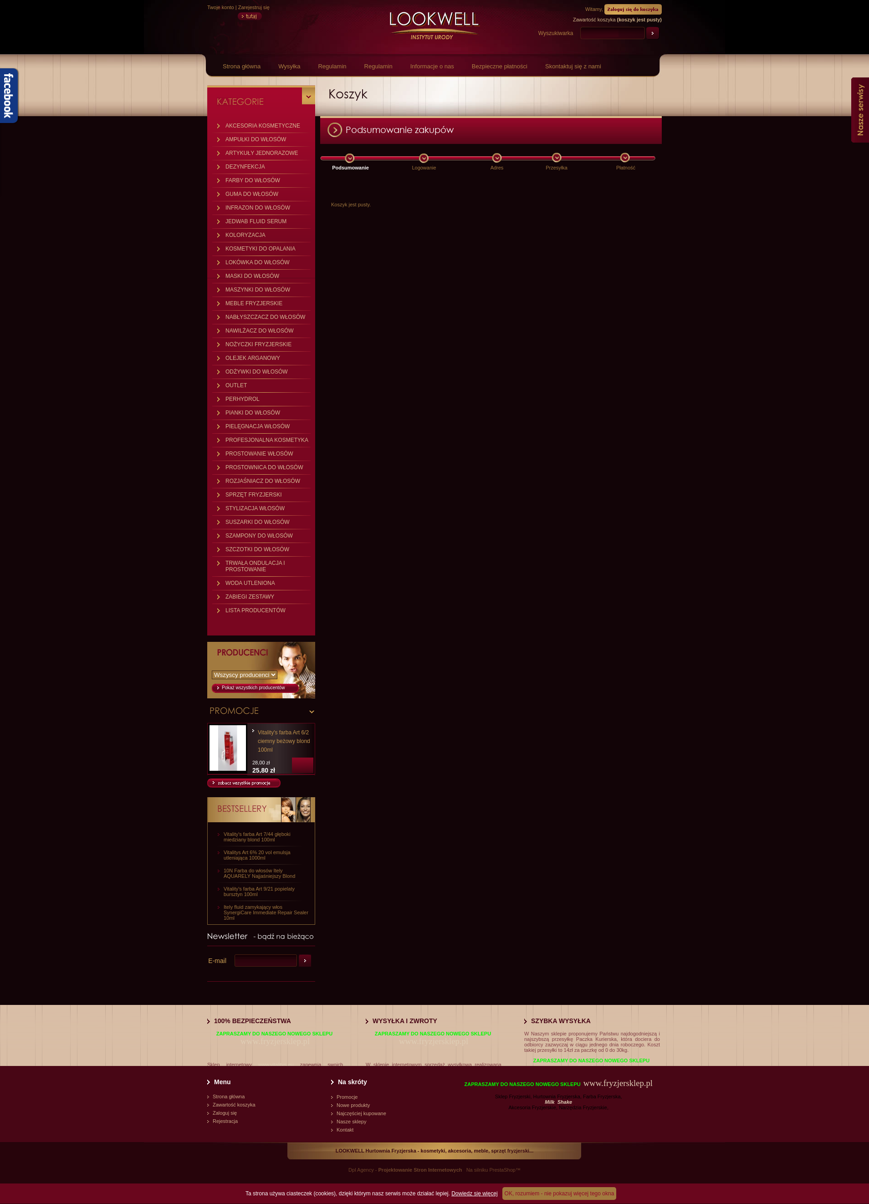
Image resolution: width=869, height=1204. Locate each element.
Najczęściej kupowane (361, 1113)
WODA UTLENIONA (250, 583)
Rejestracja (225, 1121)
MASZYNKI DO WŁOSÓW (257, 290)
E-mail (217, 960)
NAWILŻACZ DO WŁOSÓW (259, 331)
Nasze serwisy (860, 110)
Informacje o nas (432, 66)
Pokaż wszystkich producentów (253, 687)
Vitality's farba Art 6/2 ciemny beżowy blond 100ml (284, 741)
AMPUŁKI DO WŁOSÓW (255, 139)
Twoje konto (220, 7)
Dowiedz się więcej (474, 1193)
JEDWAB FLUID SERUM (255, 221)
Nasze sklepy (351, 1121)
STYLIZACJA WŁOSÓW (255, 508)
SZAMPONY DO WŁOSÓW (259, 536)
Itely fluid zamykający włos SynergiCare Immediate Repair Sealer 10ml (266, 912)
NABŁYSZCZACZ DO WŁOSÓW (265, 317)
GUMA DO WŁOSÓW (251, 194)
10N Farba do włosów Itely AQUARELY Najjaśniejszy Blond (259, 873)
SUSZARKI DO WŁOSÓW (257, 522)
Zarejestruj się (254, 7)
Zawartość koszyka (234, 1104)
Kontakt (345, 1129)
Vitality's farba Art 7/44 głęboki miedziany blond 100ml (257, 836)
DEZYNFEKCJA (245, 167)
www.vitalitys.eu (276, 1064)
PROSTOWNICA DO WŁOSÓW (264, 467)
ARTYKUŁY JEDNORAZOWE (261, 153)
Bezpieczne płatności (499, 66)
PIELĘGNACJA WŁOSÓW (257, 426)
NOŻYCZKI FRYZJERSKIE (258, 344)
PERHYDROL (242, 399)
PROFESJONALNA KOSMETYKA (266, 440)
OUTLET (236, 385)
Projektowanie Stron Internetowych (420, 1170)
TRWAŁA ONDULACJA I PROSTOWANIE (255, 566)
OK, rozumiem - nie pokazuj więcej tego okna (559, 1193)
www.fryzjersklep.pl (275, 1041)
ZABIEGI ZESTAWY (249, 597)
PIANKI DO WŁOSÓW (252, 413)
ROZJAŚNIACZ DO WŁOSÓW (262, 481)
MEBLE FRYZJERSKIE (253, 303)
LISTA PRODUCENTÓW (255, 610)
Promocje (347, 1097)
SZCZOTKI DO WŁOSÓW (257, 549)
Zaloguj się (225, 1113)
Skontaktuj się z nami (573, 66)
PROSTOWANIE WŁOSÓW (259, 454)
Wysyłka (289, 66)
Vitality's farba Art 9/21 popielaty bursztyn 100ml (259, 891)
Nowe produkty (353, 1105)
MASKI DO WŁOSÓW (252, 276)
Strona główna (242, 66)
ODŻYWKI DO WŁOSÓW (256, 372)
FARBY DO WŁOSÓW (252, 180)
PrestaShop (502, 1170)
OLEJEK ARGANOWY (252, 358)
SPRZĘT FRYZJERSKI (253, 495)
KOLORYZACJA (245, 235)
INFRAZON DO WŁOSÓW (257, 208)
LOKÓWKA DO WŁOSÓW (257, 262)
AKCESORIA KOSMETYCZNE (262, 126)
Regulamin (332, 66)
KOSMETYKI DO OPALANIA (260, 249)
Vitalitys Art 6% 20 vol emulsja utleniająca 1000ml (257, 855)
